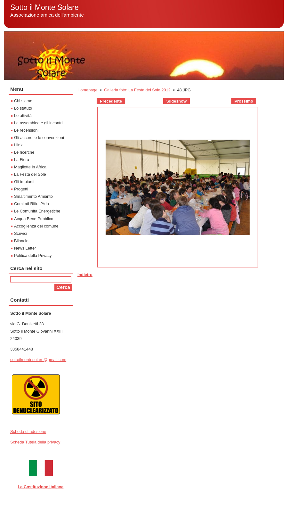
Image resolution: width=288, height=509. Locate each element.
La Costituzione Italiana (41, 486)
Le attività (23, 115)
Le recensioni (26, 130)
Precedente (111, 101)
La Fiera (21, 159)
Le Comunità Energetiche (37, 211)
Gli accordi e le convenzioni (39, 137)
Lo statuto (23, 108)
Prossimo (244, 101)
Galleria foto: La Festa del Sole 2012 (137, 90)
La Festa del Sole (30, 174)
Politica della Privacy (33, 255)
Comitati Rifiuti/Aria (31, 203)
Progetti (21, 189)
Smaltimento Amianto (33, 196)
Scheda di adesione (28, 431)
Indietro (84, 274)
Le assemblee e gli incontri (38, 122)
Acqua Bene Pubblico (33, 218)
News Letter (25, 248)
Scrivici (20, 233)
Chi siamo (23, 100)
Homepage (87, 90)
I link (18, 145)
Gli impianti (24, 181)
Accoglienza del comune (36, 226)
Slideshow (176, 101)
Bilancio (21, 240)
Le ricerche (24, 152)
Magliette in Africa (30, 167)
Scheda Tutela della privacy (35, 442)
